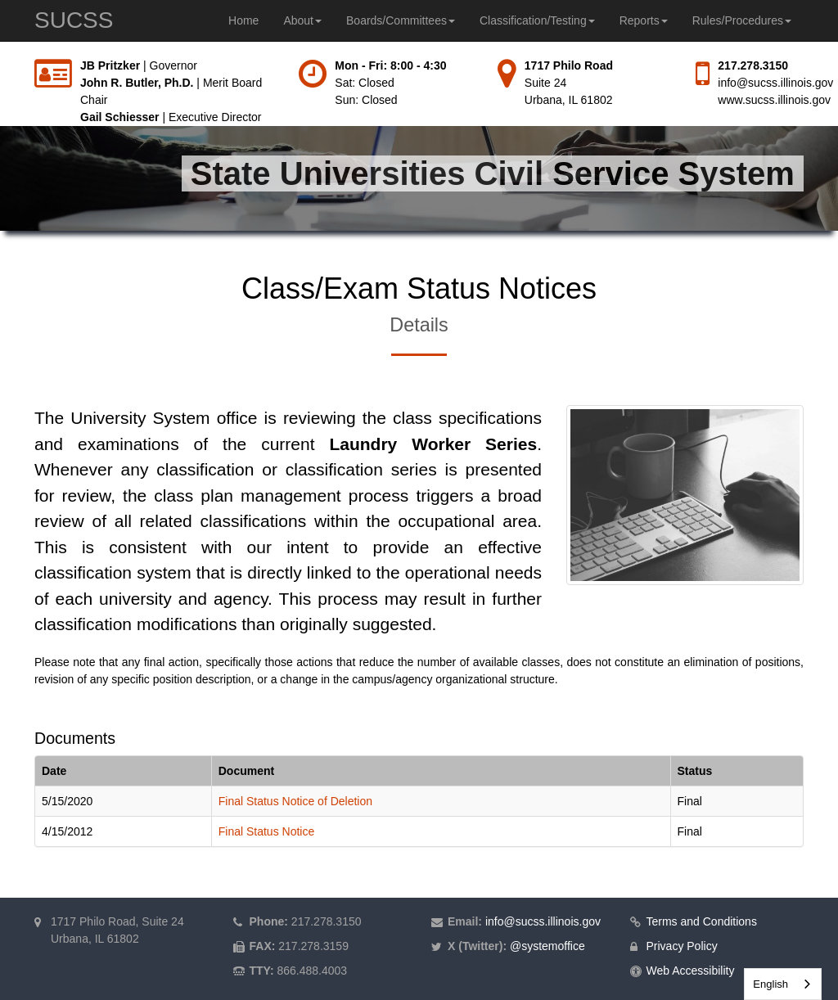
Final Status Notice (267, 831)
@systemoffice (547, 946)
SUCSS (73, 20)
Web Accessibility (691, 970)
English (770, 984)
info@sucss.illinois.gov (775, 82)
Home (243, 20)
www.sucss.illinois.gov (774, 99)
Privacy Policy (682, 946)
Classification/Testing (537, 20)
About (302, 20)
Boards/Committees (400, 20)
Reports (643, 20)
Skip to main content (0, 57)
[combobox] (783, 984)
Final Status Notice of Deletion (295, 801)
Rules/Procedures (741, 20)
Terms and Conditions (702, 921)
